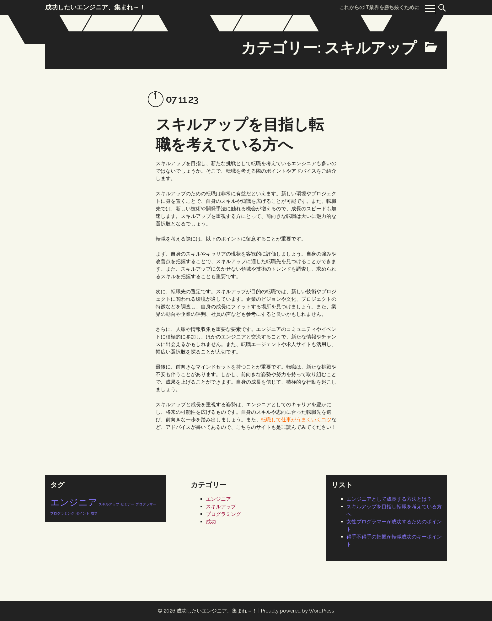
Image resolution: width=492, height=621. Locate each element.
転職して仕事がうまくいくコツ (296, 419)
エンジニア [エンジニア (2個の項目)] (73, 502)
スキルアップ (221, 507)
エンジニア (218, 499)
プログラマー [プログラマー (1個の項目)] (146, 504)
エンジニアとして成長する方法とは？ (389, 499)
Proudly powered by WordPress (297, 611)
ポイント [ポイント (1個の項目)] (82, 513)
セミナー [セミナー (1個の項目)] (127, 504)
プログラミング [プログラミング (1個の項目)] (62, 513)
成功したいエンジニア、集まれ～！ (217, 611)
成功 (211, 522)
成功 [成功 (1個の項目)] (94, 513)
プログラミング (223, 514)
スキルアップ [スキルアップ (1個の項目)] (109, 504)
